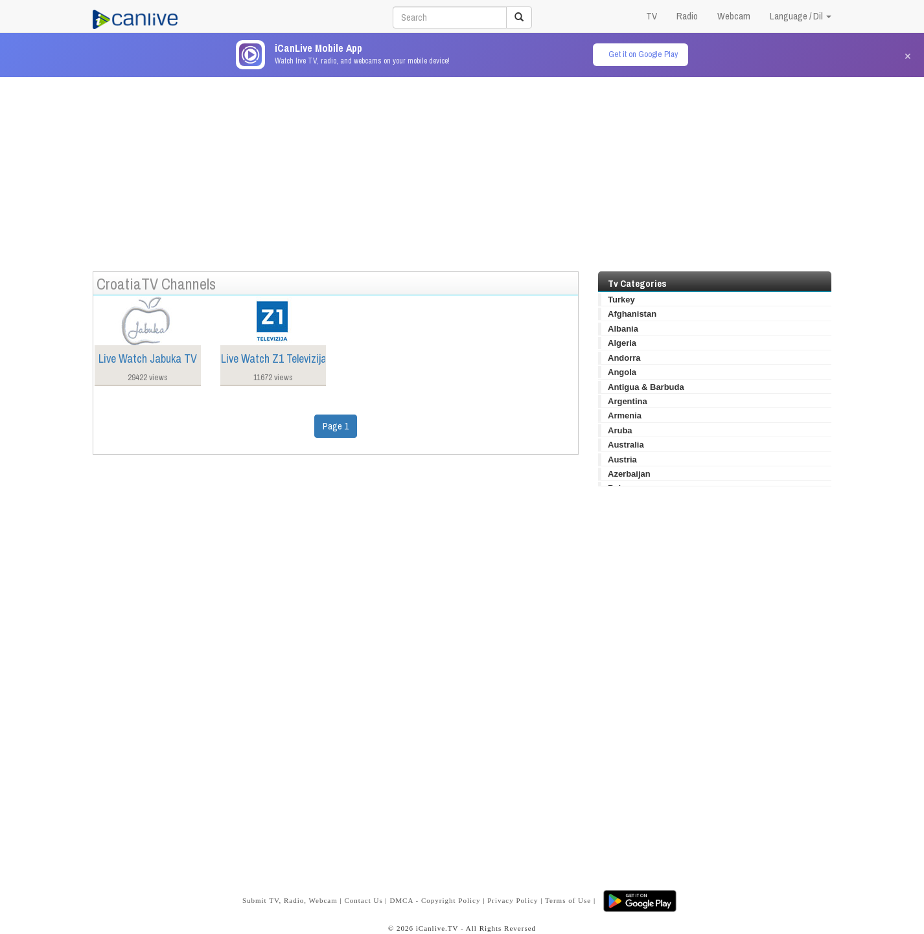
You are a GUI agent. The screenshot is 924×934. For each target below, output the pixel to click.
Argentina (627, 401)
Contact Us (363, 900)
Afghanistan (632, 314)
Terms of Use (568, 900)
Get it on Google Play (643, 54)
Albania (623, 329)
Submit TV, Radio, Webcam (290, 900)
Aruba (620, 430)
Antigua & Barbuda (646, 387)
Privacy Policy (512, 900)
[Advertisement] (462, 167)
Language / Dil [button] (800, 16)
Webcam (733, 16)
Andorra (624, 358)
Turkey (621, 299)
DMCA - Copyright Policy (434, 900)
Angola (622, 372)
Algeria (622, 343)
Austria (622, 459)
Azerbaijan (629, 474)
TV (651, 16)
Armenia (624, 415)
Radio (687, 16)
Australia (626, 445)
